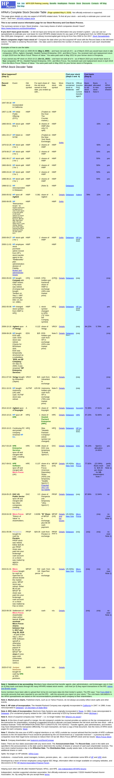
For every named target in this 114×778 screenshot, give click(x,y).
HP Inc (79, 237)
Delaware (70, 186)
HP (92, 757)
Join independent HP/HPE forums (72, 769)
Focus (78, 466)
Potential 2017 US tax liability (45, 487)
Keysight (79, 408)
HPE (78, 415)
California (87, 705)
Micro (78, 463)
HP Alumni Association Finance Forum (33, 763)
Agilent (79, 195)
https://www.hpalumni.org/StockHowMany (18, 28)
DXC (78, 446)
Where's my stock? (73, 717)
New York (70, 466)
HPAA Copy (33, 754)
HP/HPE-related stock (26, 18)
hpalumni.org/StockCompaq (42, 740)
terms (47, 774)
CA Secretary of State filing (36, 708)
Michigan (93, 713)
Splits (61, 143)
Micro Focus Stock (103, 737)
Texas (80, 711)
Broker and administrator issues (18, 272)
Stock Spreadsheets (101, 36)
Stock (25, 729)
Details (62, 278)
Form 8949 (104, 692)
